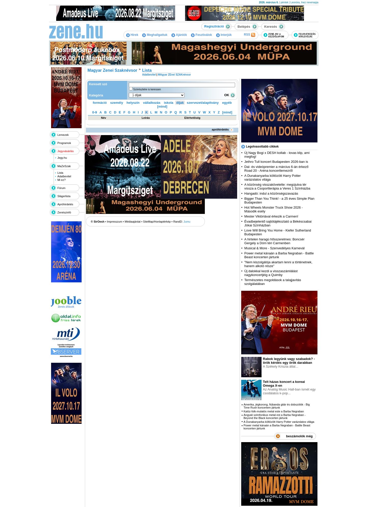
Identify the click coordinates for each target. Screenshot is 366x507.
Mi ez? (61, 179)
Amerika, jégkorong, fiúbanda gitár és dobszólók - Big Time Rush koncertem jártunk (276, 406)
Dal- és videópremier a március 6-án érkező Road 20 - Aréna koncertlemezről (276, 168)
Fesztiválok (201, 35)
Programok (64, 142)
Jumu (187, 221)
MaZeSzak (64, 166)
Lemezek (63, 134)
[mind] (162, 106)
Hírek (132, 35)
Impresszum (114, 221)
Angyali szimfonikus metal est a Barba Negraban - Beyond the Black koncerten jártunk (274, 416)
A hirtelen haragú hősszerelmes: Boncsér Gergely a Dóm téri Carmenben (274, 241)
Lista (60, 172)
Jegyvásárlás (65, 151)
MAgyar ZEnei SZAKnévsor (174, 74)
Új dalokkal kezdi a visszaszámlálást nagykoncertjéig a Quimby (271, 273)
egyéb (227, 103)
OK (229, 95)
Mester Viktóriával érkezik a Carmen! (271, 216)
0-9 (94, 112)
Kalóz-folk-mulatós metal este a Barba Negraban (273, 411)
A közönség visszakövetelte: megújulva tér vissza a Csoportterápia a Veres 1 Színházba (277, 186)
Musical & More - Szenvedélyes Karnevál (274, 248)
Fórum (61, 188)
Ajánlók (179, 35)
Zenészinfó (64, 212)
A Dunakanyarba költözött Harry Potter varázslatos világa (278, 421)
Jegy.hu (62, 157)
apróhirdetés (223, 129)
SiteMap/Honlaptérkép (157, 221)
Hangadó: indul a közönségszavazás (271, 193)
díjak (180, 103)
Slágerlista (63, 196)
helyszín (133, 103)
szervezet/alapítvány (203, 103)
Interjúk (224, 35)
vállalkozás (152, 103)
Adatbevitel (64, 176)
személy (116, 103)
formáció (100, 103)
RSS (249, 35)
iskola (168, 103)
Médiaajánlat (133, 221)
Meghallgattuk (154, 35)
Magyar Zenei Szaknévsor (112, 70)
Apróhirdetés (65, 204)
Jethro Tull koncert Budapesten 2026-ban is (276, 162)
